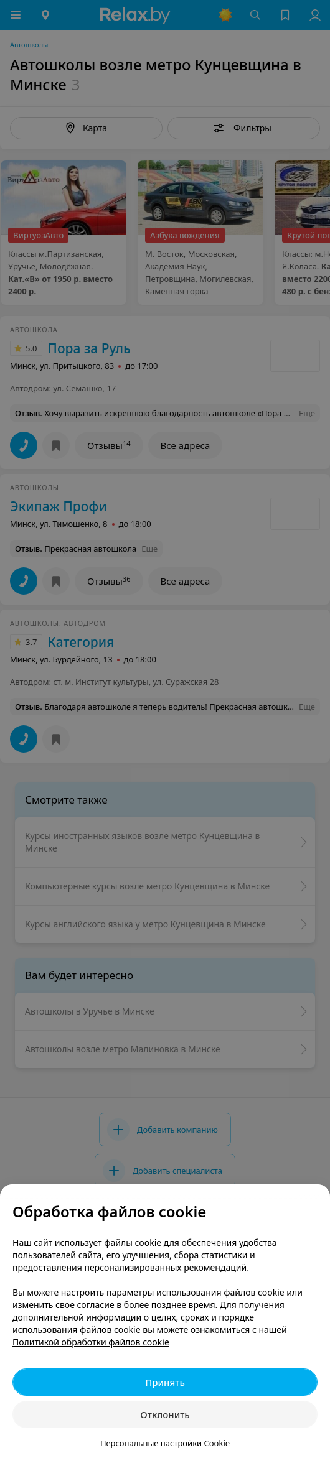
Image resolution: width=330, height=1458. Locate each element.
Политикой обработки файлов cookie (90, 1342)
